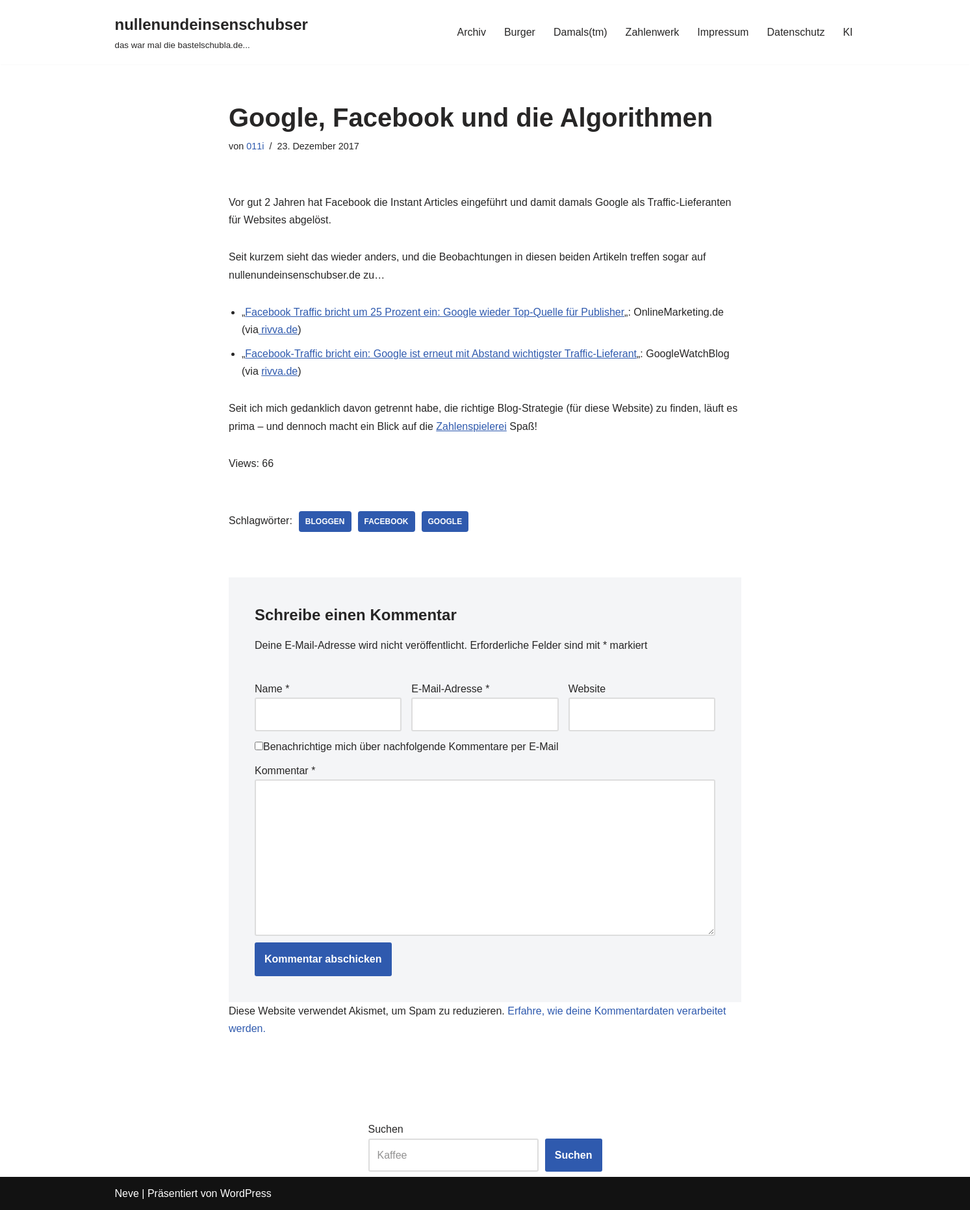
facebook (386, 521)
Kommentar (285, 770)
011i (255, 146)
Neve (127, 1193)
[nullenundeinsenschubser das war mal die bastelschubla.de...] (211, 32)
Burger (519, 32)
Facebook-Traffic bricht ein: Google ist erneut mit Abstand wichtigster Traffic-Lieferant (441, 353)
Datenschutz (795, 32)
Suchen (385, 1129)
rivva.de (278, 329)
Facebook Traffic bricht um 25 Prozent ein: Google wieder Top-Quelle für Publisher (434, 312)
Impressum (722, 32)
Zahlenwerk (653, 32)
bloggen (325, 521)
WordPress (246, 1193)
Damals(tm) (580, 32)
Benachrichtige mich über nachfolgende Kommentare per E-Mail (406, 746)
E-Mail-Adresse (450, 688)
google (445, 521)
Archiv (471, 32)
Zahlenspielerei (471, 426)
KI (847, 32)
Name (272, 688)
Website (587, 688)
